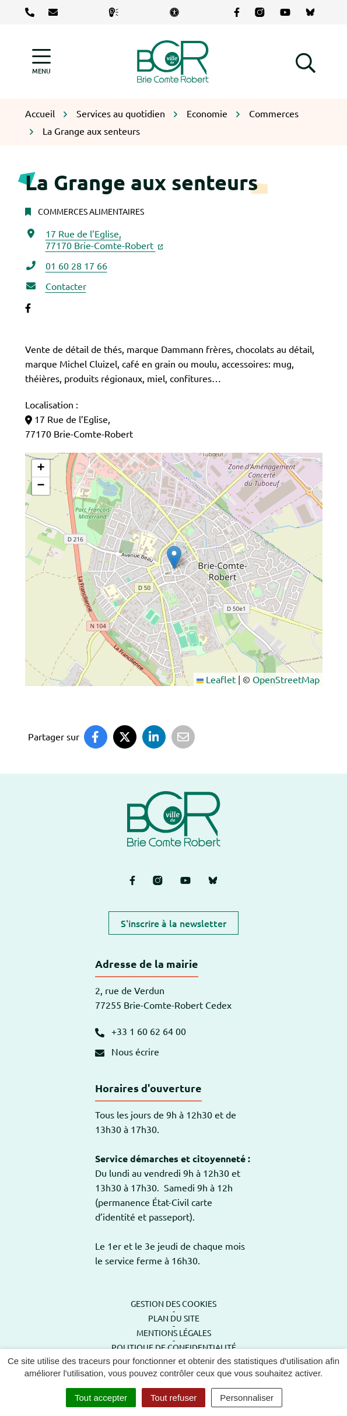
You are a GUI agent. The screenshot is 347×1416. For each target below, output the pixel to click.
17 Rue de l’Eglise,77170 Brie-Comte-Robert (104, 239)
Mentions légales (173, 1332)
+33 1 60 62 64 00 (140, 1031)
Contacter (65, 286)
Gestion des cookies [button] (173, 1303)
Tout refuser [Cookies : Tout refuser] (173, 1398)
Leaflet (216, 679)
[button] (306, 61)
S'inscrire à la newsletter (173, 923)
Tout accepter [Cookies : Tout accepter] (101, 1398)
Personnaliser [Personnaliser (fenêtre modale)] (247, 1398)
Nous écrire (127, 1051)
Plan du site (173, 1318)
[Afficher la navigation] (41, 61)
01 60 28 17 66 (76, 265)
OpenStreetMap (286, 679)
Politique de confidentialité (173, 1347)
